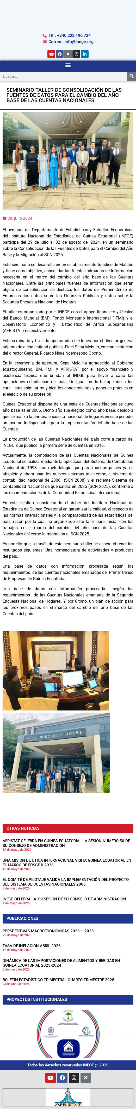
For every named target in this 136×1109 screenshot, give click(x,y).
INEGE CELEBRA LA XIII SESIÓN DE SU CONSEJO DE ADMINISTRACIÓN (64, 899)
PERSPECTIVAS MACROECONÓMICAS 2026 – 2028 (48, 931)
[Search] (131, 76)
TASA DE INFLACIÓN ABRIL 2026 (32, 946)
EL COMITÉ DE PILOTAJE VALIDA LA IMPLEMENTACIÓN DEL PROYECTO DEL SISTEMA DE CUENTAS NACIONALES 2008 (66, 882)
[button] (68, 65)
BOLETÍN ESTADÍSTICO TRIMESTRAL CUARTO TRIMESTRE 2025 (58, 980)
